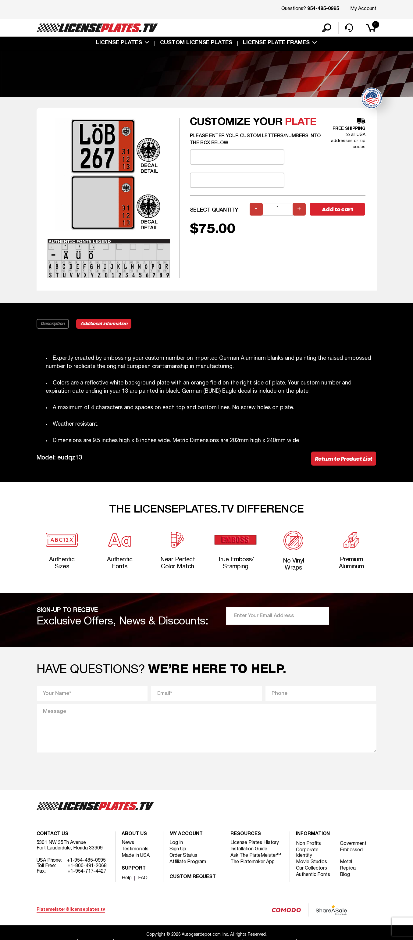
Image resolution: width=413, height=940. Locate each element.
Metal (346, 862)
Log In (176, 843)
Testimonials (135, 850)
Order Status (183, 856)
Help (127, 879)
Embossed (351, 851)
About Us (134, 834)
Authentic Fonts (313, 875)
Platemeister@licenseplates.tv (71, 910)
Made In (136, 856)
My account (185, 834)
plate (301, 122)
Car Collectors (311, 869)
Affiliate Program (187, 862)
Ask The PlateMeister (255, 856)
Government (353, 844)
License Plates (119, 43)
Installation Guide (248, 850)
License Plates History (254, 843)
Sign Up (177, 850)
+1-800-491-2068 (87, 866)
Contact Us (52, 834)
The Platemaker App (252, 862)
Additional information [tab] (104, 324)
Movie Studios (311, 862)
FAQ (143, 879)
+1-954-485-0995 (86, 861)
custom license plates (196, 43)
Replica (348, 869)
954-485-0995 (323, 9)
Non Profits (308, 844)
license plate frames (276, 43)
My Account (363, 9)
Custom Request (192, 877)
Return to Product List (343, 459)
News (128, 843)
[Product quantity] (278, 209)
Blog (345, 875)
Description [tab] (53, 324)
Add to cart (338, 209)
